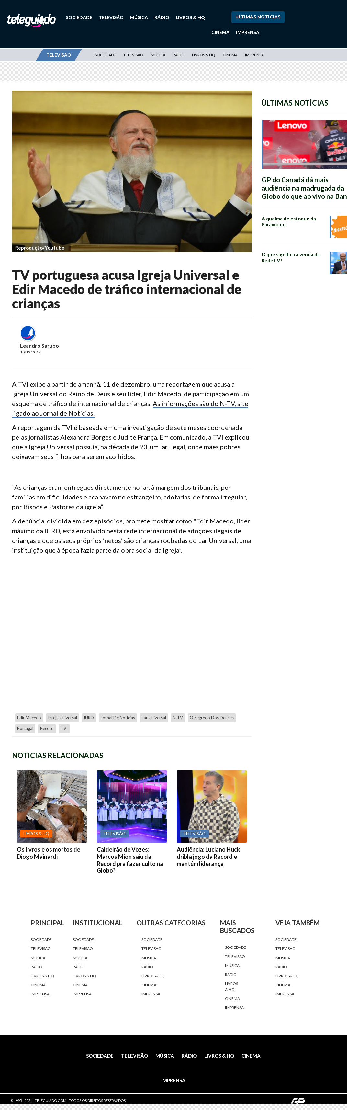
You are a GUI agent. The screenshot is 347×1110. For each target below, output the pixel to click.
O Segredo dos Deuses (212, 717)
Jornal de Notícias (118, 717)
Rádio (161, 17)
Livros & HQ (190, 17)
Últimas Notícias (258, 16)
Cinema (220, 32)
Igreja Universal (62, 717)
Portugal (25, 728)
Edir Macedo (29, 717)
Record (47, 728)
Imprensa (247, 32)
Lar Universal (154, 717)
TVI (64, 728)
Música (139, 17)
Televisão (111, 17)
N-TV (178, 717)
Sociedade (79, 17)
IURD (89, 717)
